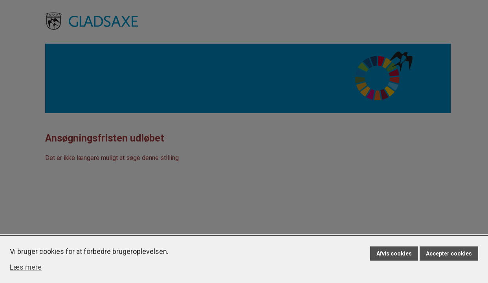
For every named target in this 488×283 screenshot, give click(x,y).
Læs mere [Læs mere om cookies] (26, 267)
